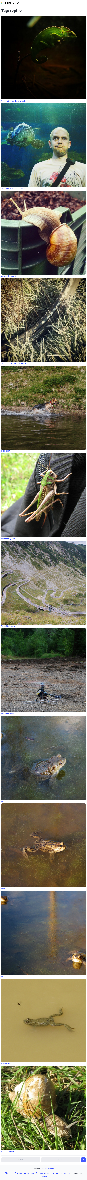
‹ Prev (20, 1160)
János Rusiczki (47, 1169)
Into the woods (43, 671)
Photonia (43, 1176)
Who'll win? (43, 1022)
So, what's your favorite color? (43, 59)
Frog (43, 846)
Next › (60, 1160)
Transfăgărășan (43, 584)
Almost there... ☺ (43, 234)
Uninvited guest (43, 496)
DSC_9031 (43, 409)
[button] (84, 3)
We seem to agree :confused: (43, 146)
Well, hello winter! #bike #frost (43, 321)
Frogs (43, 759)
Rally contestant (43, 1109)
